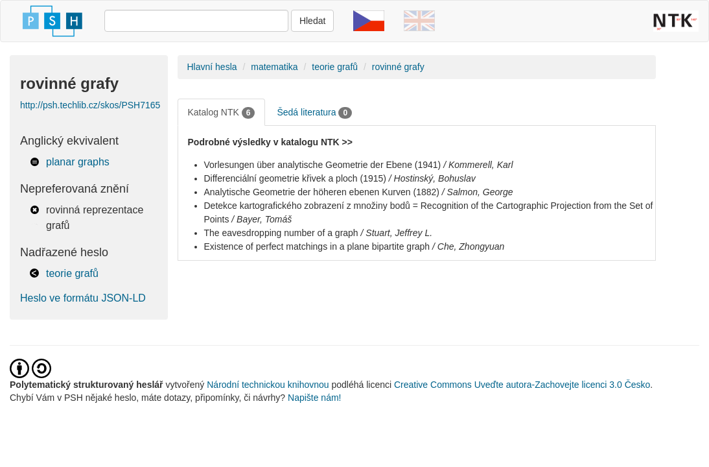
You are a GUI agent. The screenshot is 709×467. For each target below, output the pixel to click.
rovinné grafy (398, 67)
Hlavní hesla (212, 67)
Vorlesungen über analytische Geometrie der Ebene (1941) (322, 165)
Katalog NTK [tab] (221, 113)
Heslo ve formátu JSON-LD (83, 298)
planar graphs (78, 161)
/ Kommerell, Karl (478, 165)
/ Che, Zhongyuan (468, 246)
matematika (274, 67)
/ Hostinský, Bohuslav (432, 178)
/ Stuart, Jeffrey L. (397, 233)
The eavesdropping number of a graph (281, 233)
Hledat (312, 21)
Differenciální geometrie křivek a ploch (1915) (295, 178)
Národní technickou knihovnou (268, 384)
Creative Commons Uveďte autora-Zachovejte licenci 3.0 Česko (522, 384)
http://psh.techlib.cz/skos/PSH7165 (90, 105)
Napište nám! (314, 397)
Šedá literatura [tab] (314, 113)
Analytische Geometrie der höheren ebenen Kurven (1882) (321, 192)
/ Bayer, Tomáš (261, 219)
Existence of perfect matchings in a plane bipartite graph (317, 246)
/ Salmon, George (477, 192)
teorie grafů (72, 273)
